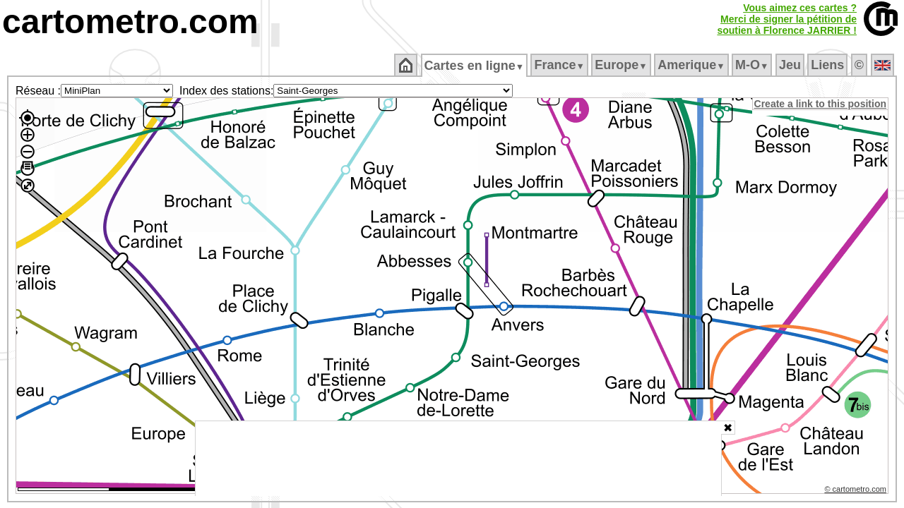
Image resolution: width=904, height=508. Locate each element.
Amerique (692, 65)
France (560, 65)
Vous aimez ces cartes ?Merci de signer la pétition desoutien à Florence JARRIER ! (787, 19)
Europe (622, 65)
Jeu (791, 65)
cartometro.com (130, 21)
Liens (828, 65)
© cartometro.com (857, 491)
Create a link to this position (821, 103)
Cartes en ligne (475, 66)
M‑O (753, 65)
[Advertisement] (458, 458)
